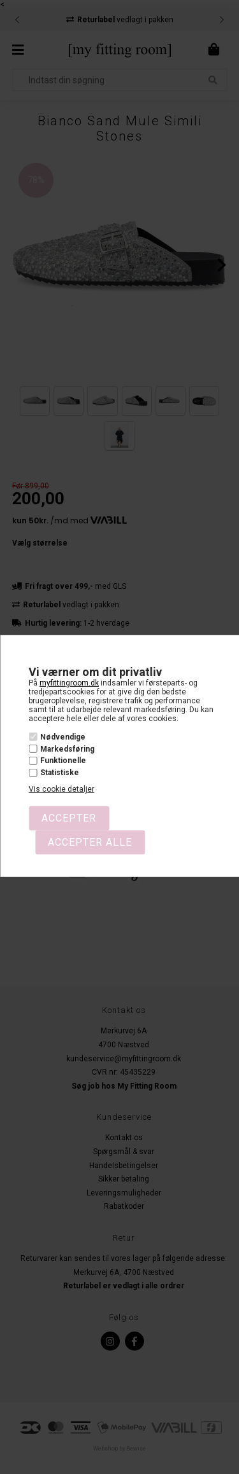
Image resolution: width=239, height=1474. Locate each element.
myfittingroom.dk (69, 682)
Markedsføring (67, 749)
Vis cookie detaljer (61, 789)
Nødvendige (62, 737)
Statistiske (59, 772)
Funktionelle (63, 760)
